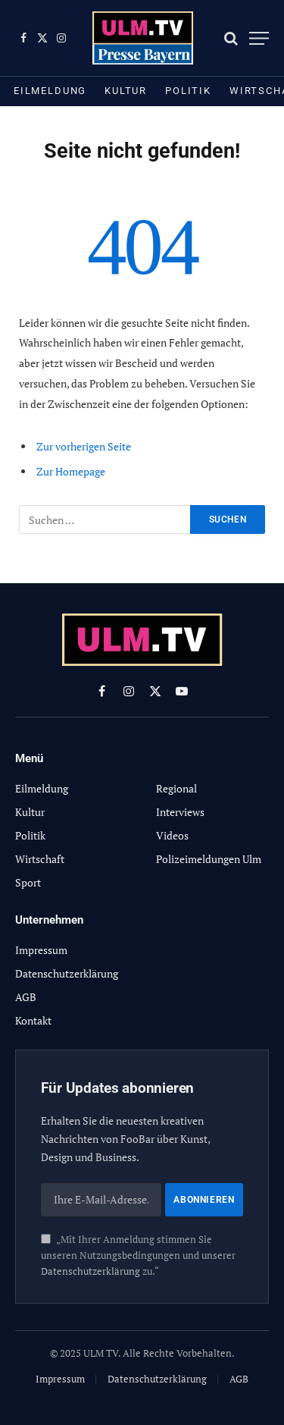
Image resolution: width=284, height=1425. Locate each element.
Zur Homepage (70, 471)
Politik (188, 90)
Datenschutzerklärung (90, 1271)
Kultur (126, 90)
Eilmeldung (50, 90)
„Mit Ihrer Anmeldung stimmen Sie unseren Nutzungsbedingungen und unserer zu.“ (138, 1256)
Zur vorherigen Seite (83, 446)
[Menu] (259, 38)
